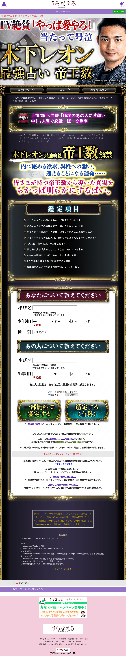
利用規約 (62, 639)
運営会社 (42, 644)
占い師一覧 (77, 641)
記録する (53, 394)
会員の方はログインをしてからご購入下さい (22, 16)
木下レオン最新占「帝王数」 (52, 98)
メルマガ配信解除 (55, 644)
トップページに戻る (63, 569)
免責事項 (48, 641)
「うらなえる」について (47, 639)
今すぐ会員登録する (63, 464)
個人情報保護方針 (43, 524)
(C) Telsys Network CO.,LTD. (63, 653)
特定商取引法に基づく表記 (78, 639)
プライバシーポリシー (62, 641)
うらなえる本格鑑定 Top (24, 98)
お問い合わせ (82, 644)
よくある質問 (69, 644)
